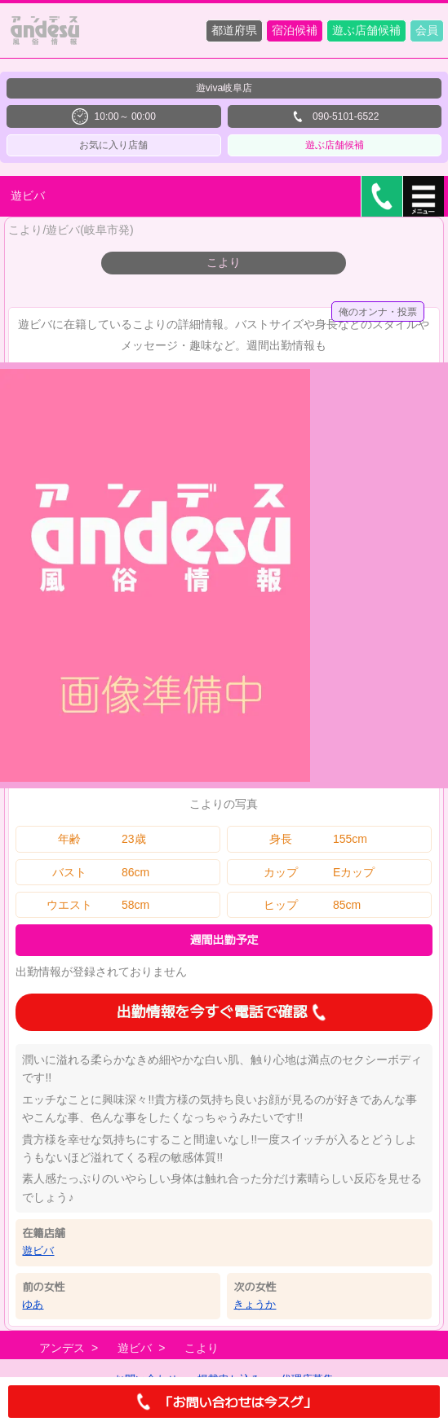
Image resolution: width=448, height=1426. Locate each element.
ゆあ (32, 1304)
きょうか (254, 1304)
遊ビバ (38, 1250)
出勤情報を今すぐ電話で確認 (223, 1012)
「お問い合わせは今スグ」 (223, 1401)
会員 (426, 30)
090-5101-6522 (334, 116)
